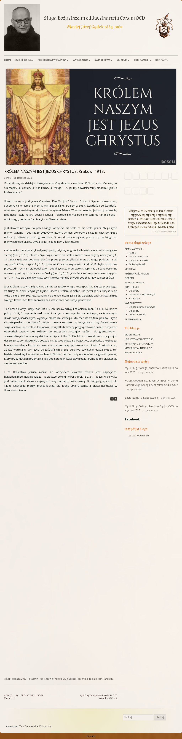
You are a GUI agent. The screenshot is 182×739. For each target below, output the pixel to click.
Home (7, 60)
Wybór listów (133, 303)
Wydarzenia (80, 60)
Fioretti (129, 278)
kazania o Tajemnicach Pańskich (95, 678)
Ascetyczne (134, 298)
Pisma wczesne (134, 249)
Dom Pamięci (141, 60)
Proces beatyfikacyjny (52, 60)
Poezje (132, 252)
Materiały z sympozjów (139, 343)
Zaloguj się (45, 726)
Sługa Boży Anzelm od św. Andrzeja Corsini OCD (94, 18)
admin (7, 177)
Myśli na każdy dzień (137, 273)
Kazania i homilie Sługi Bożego (60, 678)
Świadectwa (102, 60)
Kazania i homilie (134, 282)
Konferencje (132, 287)
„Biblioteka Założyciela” (139, 339)
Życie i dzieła (23, 60)
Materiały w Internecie (138, 348)
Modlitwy (130, 269)
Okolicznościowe (137, 314)
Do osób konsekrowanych (142, 294)
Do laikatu (134, 290)
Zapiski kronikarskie (139, 260)
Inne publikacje (133, 352)
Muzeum (122, 60)
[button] (115, 399)
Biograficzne (132, 334)
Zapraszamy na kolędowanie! (141, 397)
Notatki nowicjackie (138, 256)
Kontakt (161, 60)
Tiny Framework (27, 726)
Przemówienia (133, 319)
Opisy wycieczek (137, 264)
